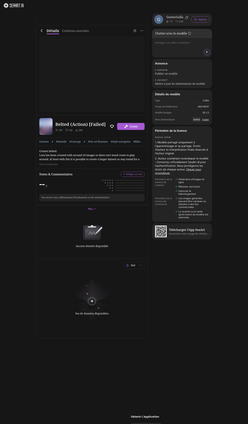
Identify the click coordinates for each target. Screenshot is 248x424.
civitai (167, 137)
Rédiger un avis (132, 174)
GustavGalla (174, 17)
